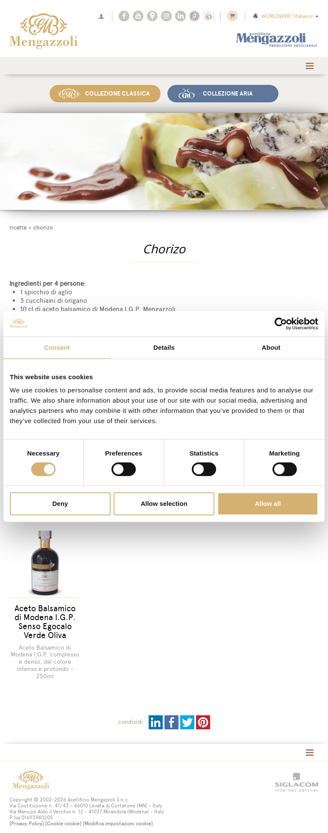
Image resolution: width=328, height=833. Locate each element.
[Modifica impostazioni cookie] (118, 819)
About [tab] (271, 347)
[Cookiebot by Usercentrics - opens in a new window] (280, 323)
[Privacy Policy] (26, 819)
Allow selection (164, 503)
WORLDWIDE (285, 16)
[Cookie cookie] (63, 819)
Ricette (17, 227)
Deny (60, 503)
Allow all (268, 503)
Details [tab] (164, 347)
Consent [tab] (57, 347)
